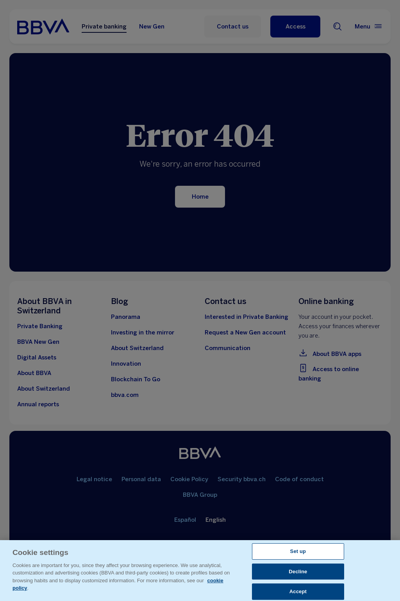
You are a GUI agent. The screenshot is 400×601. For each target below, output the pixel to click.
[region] (200, 570)
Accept (298, 591)
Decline (298, 571)
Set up (298, 551)
